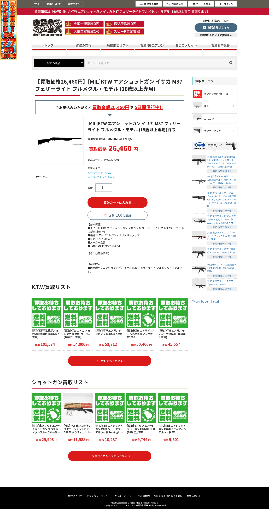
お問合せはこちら (218, 27)
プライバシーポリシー (98, 496)
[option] (60, 140)
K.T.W (108, 172)
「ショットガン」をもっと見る (108, 456)
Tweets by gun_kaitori (205, 301)
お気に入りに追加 (120, 215)
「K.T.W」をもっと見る (108, 361)
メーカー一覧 (95, 172)
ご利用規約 (144, 496)
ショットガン (107, 176)
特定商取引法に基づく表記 (168, 496)
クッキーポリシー (124, 496)
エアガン (92, 176)
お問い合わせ (194, 496)
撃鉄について (75, 496)
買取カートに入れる (117, 202)
